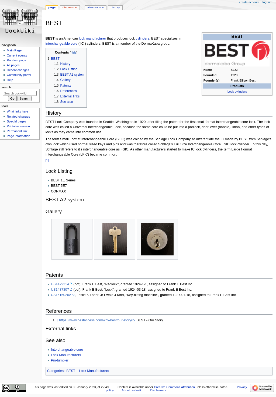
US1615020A (61, 295)
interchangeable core (62, 43)
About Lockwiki (132, 390)
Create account (249, 2)
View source (95, 7)
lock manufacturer (92, 38)
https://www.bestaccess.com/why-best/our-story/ (95, 320)
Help (10, 80)
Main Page (14, 50)
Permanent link (17, 131)
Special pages (16, 121)
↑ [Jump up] (57, 320)
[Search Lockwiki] (20, 93)
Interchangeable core (67, 350)
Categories (55, 371)
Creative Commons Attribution (174, 387)
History (115, 7)
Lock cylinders (237, 91)
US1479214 (60, 284)
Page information (18, 136)
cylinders (142, 38)
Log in (266, 2)
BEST (70, 371)
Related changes (18, 116)
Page (52, 7)
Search (6, 87)
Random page (16, 60)
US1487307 (60, 289)
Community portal (19, 74)
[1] (47, 160)
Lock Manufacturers (66, 355)
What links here (17, 111)
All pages (13, 65)
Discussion (70, 7)
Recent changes (18, 70)
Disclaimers (158, 390)
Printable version (18, 126)
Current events (17, 55)
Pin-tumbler (59, 360)
